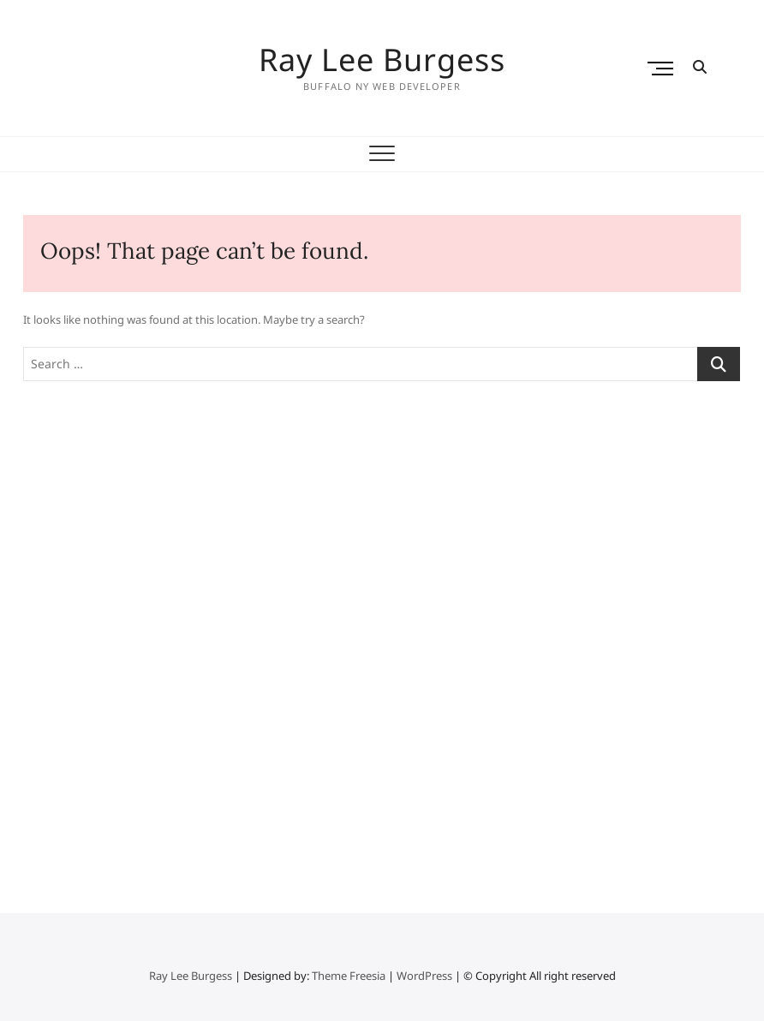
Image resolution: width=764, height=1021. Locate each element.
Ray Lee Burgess (382, 60)
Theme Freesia (348, 975)
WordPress (424, 975)
